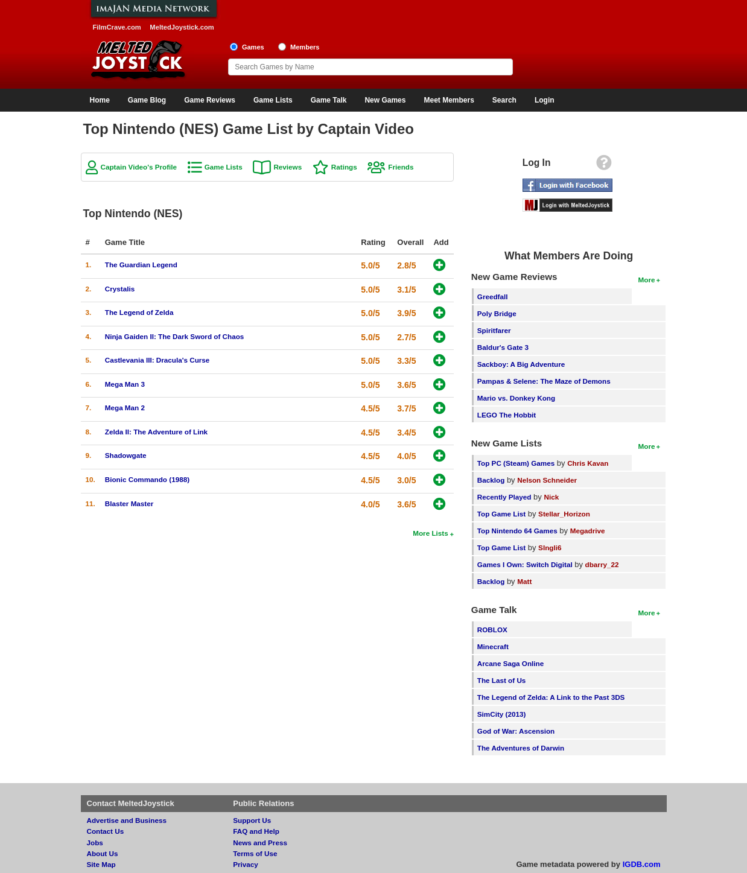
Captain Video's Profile (139, 167)
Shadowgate (126, 455)
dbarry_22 (602, 564)
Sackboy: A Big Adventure (521, 364)
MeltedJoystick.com (182, 27)
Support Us (252, 820)
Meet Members (449, 100)
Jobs (95, 842)
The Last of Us (501, 680)
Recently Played (504, 497)
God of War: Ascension (516, 731)
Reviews (287, 167)
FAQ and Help (256, 831)
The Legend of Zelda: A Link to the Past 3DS (551, 697)
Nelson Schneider (547, 480)
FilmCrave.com (117, 27)
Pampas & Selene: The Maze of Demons (544, 381)
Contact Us (105, 831)
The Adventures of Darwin (520, 748)
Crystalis (120, 289)
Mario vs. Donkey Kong (516, 398)
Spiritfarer (494, 330)
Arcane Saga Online (510, 663)
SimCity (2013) (501, 714)
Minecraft (493, 646)
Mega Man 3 (125, 384)
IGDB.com (642, 864)
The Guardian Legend (141, 264)
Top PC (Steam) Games (516, 463)
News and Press (260, 842)
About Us (102, 853)
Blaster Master (129, 503)
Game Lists (273, 100)
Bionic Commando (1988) (147, 479)
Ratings (344, 167)
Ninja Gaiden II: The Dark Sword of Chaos (174, 336)
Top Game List (501, 514)
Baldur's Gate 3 (503, 347)
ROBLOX (492, 629)
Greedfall (492, 296)
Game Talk (329, 100)
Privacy (245, 864)
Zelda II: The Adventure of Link (156, 432)
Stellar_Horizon (564, 514)
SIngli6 (549, 547)
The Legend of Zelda (139, 312)
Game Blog (147, 100)
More (646, 280)
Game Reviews (209, 100)
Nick (551, 497)
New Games (384, 100)
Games (253, 47)
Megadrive (587, 531)
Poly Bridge (497, 313)
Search (504, 100)
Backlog (490, 480)
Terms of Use (255, 853)
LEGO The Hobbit (506, 415)
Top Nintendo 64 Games (517, 531)
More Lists (430, 533)
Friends (400, 167)
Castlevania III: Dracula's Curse (157, 360)
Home (100, 100)
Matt (524, 581)
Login (545, 100)
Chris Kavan (587, 463)
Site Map (101, 864)
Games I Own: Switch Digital (525, 564)
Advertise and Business (127, 820)
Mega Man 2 (125, 407)
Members (305, 47)
